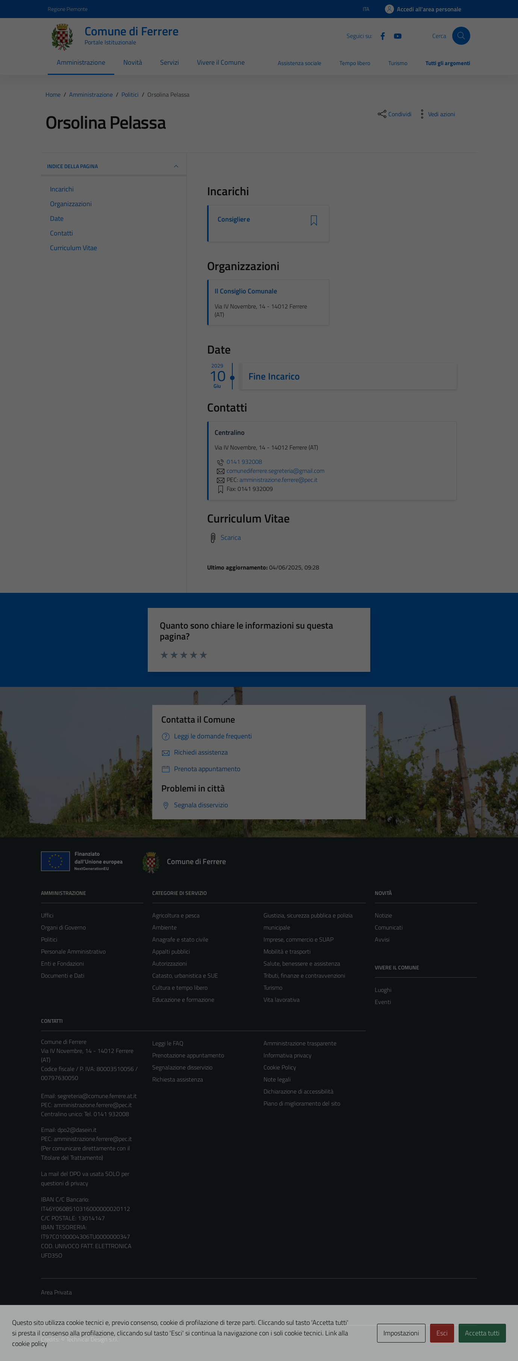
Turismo (397, 63)
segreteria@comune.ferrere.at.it (97, 1095)
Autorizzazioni (169, 963)
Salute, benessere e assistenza (302, 963)
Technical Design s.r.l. (92, 1339)
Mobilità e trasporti (287, 951)
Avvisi (382, 939)
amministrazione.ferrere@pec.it (93, 1104)
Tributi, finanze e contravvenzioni (304, 975)
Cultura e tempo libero (180, 987)
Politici (49, 939)
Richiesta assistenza (177, 1079)
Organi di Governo (63, 927)
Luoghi (383, 989)
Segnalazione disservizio (182, 1067)
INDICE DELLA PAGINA (113, 166)
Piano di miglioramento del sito (302, 1103)
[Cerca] (461, 36)
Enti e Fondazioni (62, 963)
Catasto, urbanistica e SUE (185, 975)
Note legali (277, 1079)
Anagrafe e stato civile (180, 939)
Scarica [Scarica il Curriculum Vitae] (231, 537)
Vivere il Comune (221, 62)
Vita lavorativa (282, 999)
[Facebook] (379, 35)
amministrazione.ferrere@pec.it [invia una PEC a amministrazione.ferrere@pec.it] (278, 479)
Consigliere (234, 219)
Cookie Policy (280, 1067)
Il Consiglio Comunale (246, 291)
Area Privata (56, 1292)
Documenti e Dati (62, 975)
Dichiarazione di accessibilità (298, 1091)
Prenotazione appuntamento (188, 1055)
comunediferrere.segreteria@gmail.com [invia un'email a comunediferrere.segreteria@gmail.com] (269, 470)
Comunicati (389, 927)
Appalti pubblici (171, 951)
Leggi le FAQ (167, 1043)
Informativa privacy (288, 1055)
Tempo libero (354, 63)
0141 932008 (238, 461)
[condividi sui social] (394, 114)
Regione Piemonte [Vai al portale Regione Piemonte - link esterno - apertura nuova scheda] (68, 9)
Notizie (383, 915)
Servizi (169, 62)
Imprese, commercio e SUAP (298, 939)
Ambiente (164, 927)
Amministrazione (81, 62)
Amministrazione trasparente (300, 1043)
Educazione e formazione (183, 999)
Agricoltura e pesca (176, 915)
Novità (132, 62)
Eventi (383, 1001)
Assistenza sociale (299, 63)
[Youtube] (394, 35)
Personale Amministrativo (73, 951)
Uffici (47, 915)
